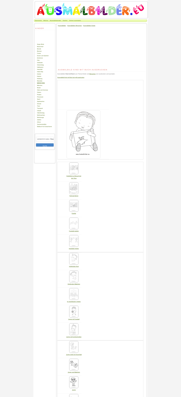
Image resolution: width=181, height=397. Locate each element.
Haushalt (39, 69)
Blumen (39, 51)
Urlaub (39, 110)
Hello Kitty (40, 71)
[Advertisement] (42, 36)
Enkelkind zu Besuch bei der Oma (73, 176)
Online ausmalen (75, 20)
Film (38, 60)
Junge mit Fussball (73, 318)
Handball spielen (74, 247)
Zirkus (39, 122)
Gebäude (40, 62)
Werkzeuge (40, 117)
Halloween (40, 67)
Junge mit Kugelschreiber (73, 336)
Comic (39, 53)
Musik (39, 87)
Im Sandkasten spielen (74, 300)
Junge (73, 389)
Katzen (39, 76)
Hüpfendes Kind (74, 265)
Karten (65, 20)
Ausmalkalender (55, 20)
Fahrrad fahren (73, 194)
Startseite (38, 20)
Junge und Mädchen (74, 371)
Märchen (39, 85)
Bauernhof (40, 46)
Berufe (39, 49)
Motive (46, 20)
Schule (39, 103)
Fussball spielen (74, 230)
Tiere (38, 106)
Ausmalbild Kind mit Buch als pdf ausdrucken (70, 77)
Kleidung (39, 78)
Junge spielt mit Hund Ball (74, 353)
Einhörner (40, 58)
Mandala (39, 81)
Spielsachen (40, 101)
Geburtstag (40, 65)
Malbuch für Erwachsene (44, 126)
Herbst (39, 74)
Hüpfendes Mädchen (74, 283)
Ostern (39, 92)
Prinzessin (40, 97)
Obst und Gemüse (42, 90)
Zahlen (39, 119)
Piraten (39, 94)
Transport (40, 108)
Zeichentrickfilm (41, 124)
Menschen (41, 83)
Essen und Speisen (43, 55)
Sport (38, 99)
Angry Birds (40, 44)
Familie (73, 212)
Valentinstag (40, 113)
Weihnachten (41, 115)
